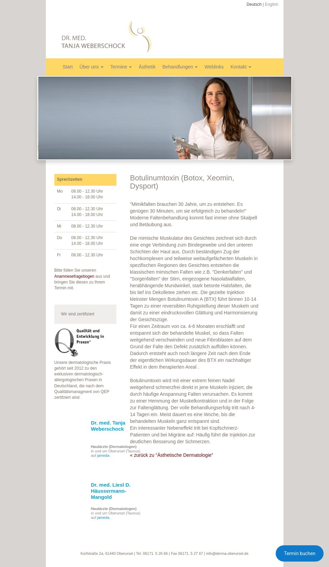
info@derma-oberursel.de (227, 553)
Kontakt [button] (241, 67)
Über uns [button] (91, 67)
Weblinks (214, 67)
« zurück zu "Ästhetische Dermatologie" (171, 455)
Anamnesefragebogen (74, 276)
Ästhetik (147, 67)
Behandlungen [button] (180, 67)
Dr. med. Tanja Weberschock (108, 426)
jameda (103, 455)
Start (68, 67)
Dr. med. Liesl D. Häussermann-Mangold (111, 491)
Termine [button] (121, 67)
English (271, 4)
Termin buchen (299, 553)
